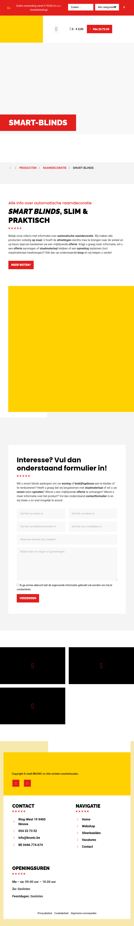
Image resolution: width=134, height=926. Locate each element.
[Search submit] (124, 7)
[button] (56, 29)
